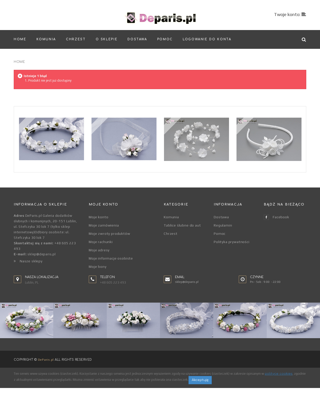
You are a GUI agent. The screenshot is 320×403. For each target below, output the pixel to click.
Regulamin (223, 225)
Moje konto (98, 217)
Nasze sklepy (28, 261)
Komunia (171, 217)
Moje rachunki (101, 242)
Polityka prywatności (232, 242)
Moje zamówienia (104, 225)
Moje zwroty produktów (109, 234)
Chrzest (171, 234)
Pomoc (220, 234)
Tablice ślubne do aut (182, 225)
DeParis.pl (46, 375)
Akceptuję (200, 395)
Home (19, 62)
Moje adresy (99, 250)
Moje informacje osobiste (111, 258)
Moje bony (97, 267)
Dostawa (221, 217)
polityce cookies (278, 389)
